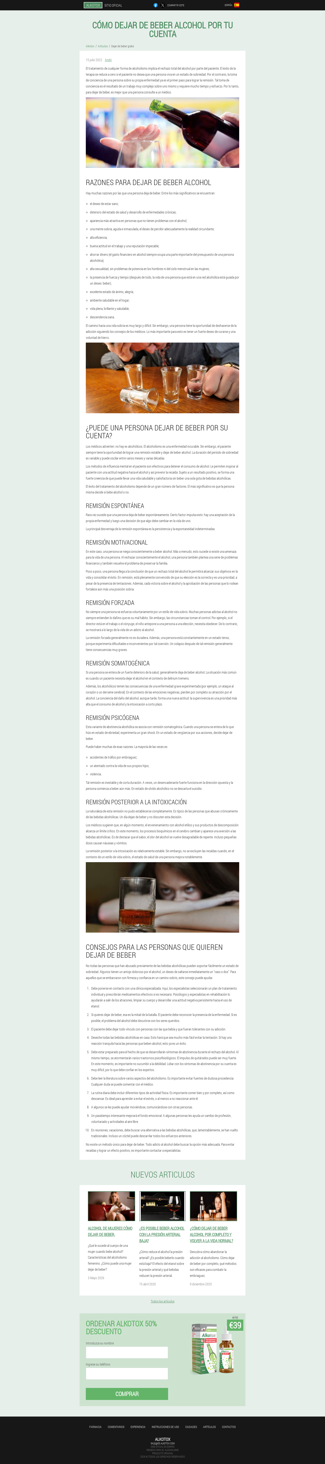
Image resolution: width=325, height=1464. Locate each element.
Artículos (209, 1427)
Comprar (127, 1394)
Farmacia (95, 1427)
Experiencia (138, 1427)
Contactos (229, 1427)
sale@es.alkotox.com (163, 1443)
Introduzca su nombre (100, 1343)
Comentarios (116, 1427)
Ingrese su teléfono (98, 1364)
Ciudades (191, 1427)
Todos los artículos (163, 1301)
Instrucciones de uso (165, 1427)
